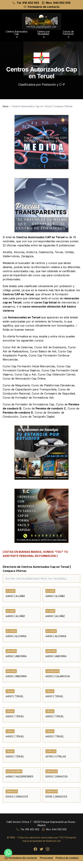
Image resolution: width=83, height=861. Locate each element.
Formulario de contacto (43, 6)
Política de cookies (67, 857)
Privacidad (46, 857)
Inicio (5, 106)
